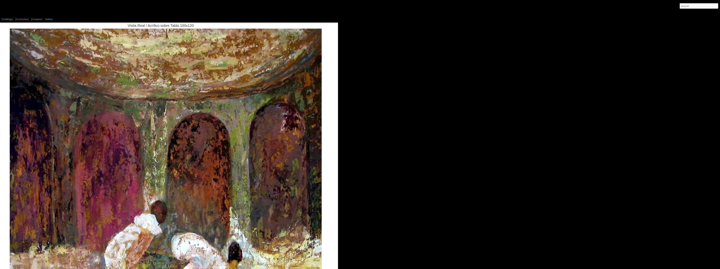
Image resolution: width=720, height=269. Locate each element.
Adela (48, 19)
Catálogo (7, 19)
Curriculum (22, 19)
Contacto (37, 19)
